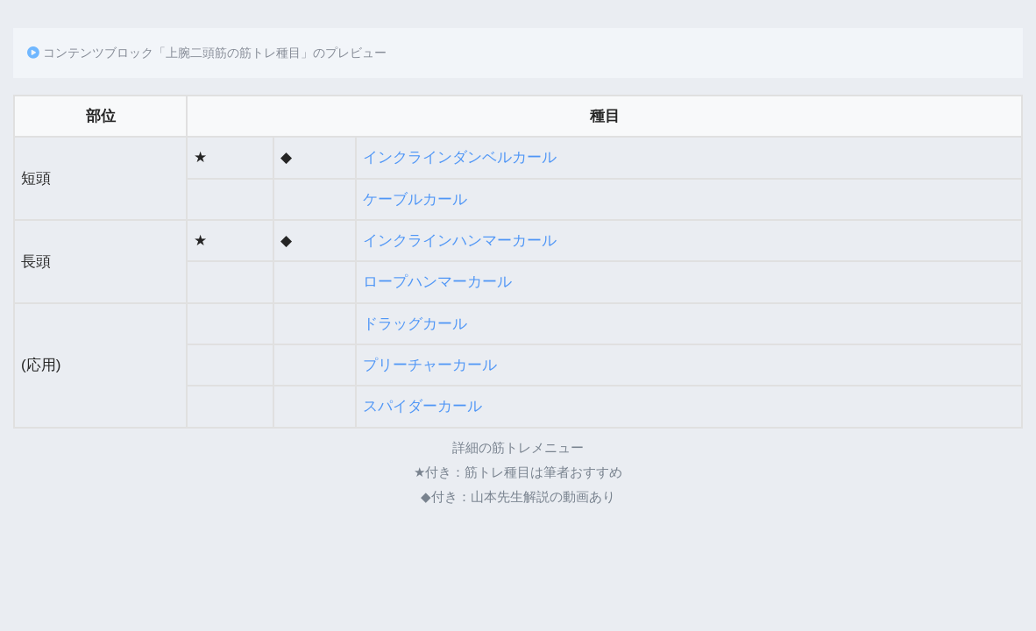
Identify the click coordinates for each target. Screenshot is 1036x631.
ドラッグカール (415, 324)
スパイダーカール (422, 406)
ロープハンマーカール (437, 281)
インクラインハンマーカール (460, 240)
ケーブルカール (415, 199)
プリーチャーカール (430, 365)
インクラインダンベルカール (460, 157)
